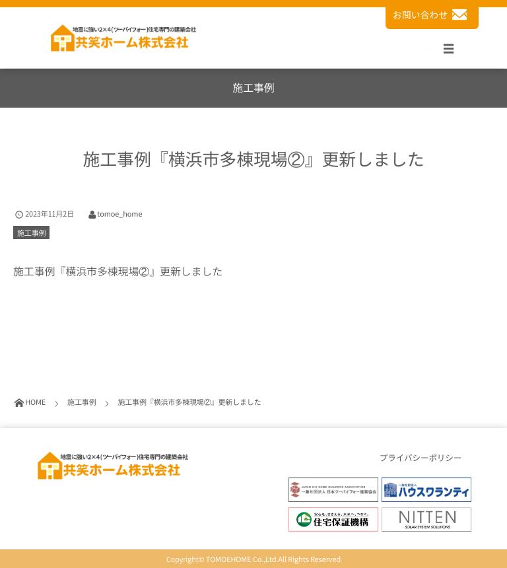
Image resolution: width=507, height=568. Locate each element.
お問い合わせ (432, 14)
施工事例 (31, 232)
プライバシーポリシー (421, 458)
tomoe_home (119, 213)
